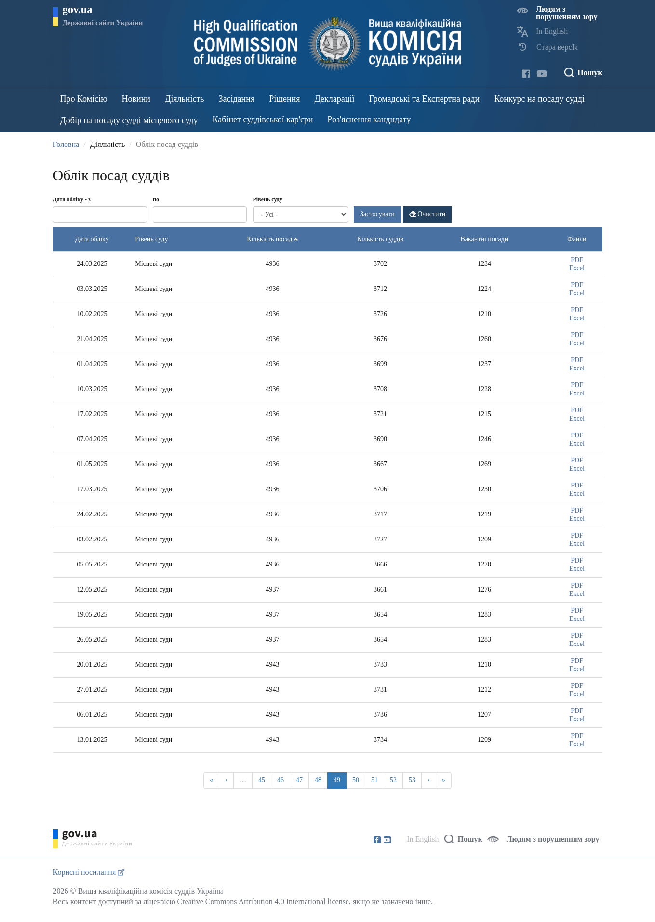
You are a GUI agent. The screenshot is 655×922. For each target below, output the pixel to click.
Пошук (589, 72)
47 (299, 780)
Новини (136, 99)
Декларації (335, 99)
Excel (577, 268)
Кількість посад (272, 239)
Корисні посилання (89, 872)
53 (412, 780)
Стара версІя (557, 47)
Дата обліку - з (72, 199)
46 (280, 780)
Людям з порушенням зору (567, 13)
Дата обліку (92, 239)
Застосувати (377, 214)
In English (552, 31)
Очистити (427, 214)
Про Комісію (83, 99)
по (156, 199)
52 (393, 780)
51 (374, 780)
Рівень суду (267, 199)
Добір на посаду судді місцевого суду (129, 120)
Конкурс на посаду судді (539, 99)
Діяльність (184, 99)
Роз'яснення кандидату (369, 119)
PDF (577, 259)
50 (355, 780)
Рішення (284, 99)
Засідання (236, 99)
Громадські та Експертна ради (424, 99)
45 (261, 780)
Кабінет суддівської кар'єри (263, 119)
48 (318, 780)
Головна (66, 144)
